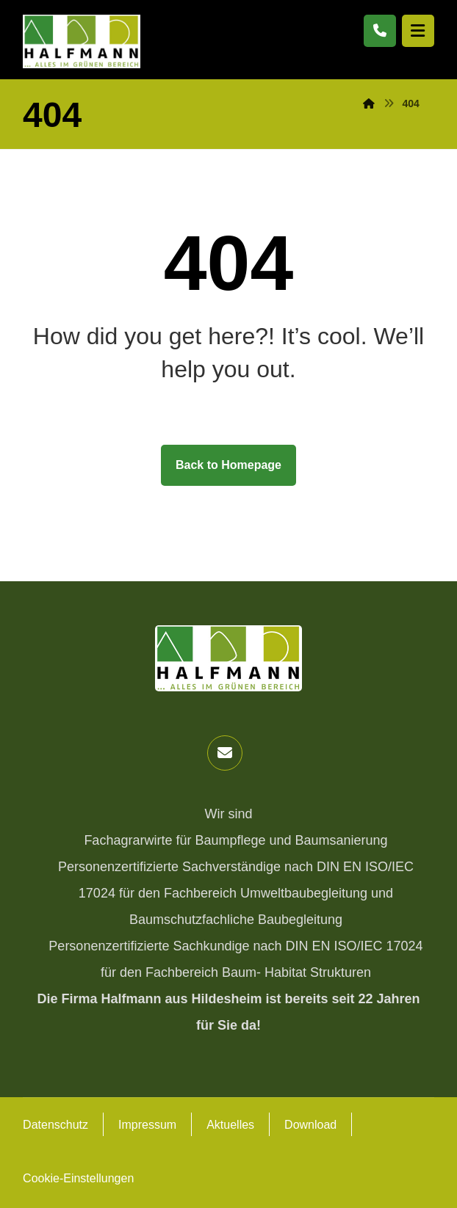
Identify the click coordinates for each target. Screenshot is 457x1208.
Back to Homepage (228, 465)
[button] (224, 753)
